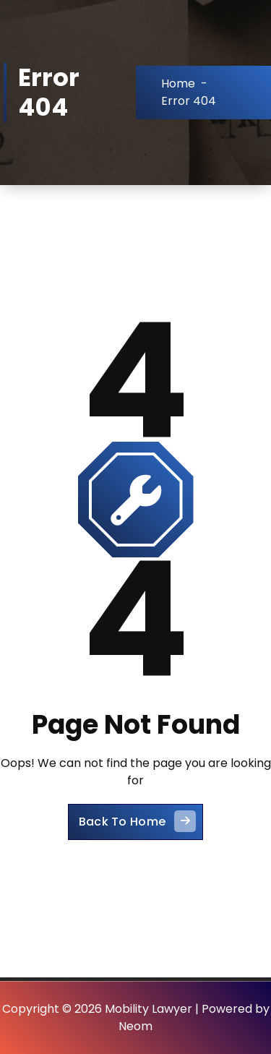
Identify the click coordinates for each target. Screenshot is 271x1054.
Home (178, 83)
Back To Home (138, 821)
